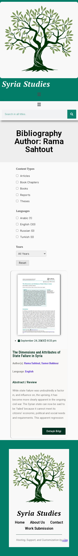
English (27, 224)
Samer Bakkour (50, 363)
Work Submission (39, 528)
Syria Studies (26, 84)
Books (24, 188)
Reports (25, 195)
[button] (39, 94)
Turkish (27, 237)
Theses (25, 201)
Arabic (26, 218)
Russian (27, 230)
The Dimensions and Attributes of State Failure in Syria (36, 354)
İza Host (65, 540)
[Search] (71, 114)
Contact (56, 522)
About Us (37, 522)
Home (20, 522)
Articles (25, 176)
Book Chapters (29, 182)
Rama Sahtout (32, 363)
